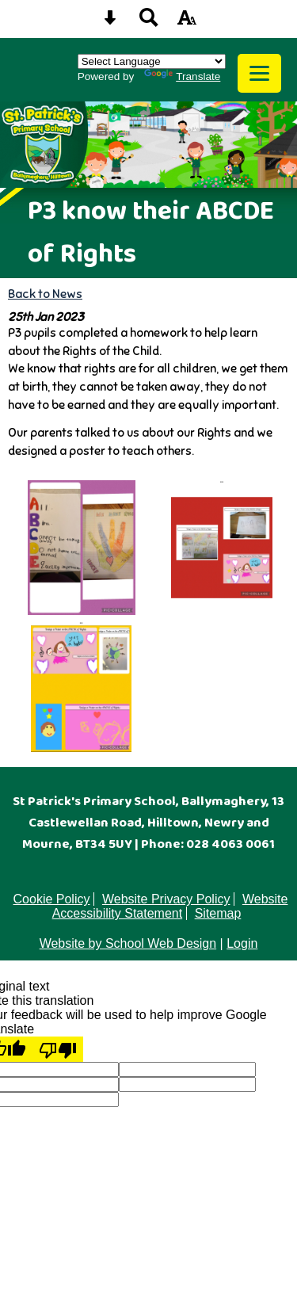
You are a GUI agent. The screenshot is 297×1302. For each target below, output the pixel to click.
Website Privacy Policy (166, 899)
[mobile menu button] (259, 73)
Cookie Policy (51, 899)
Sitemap (218, 913)
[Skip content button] (110, 22)
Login (242, 943)
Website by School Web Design (128, 943)
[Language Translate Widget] (152, 61)
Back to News (45, 293)
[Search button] (148, 22)
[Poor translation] (57, 1049)
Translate (182, 76)
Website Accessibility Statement (170, 906)
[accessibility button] (186, 22)
